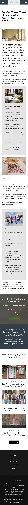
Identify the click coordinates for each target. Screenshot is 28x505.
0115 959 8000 (15, 335)
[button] (14, 318)
